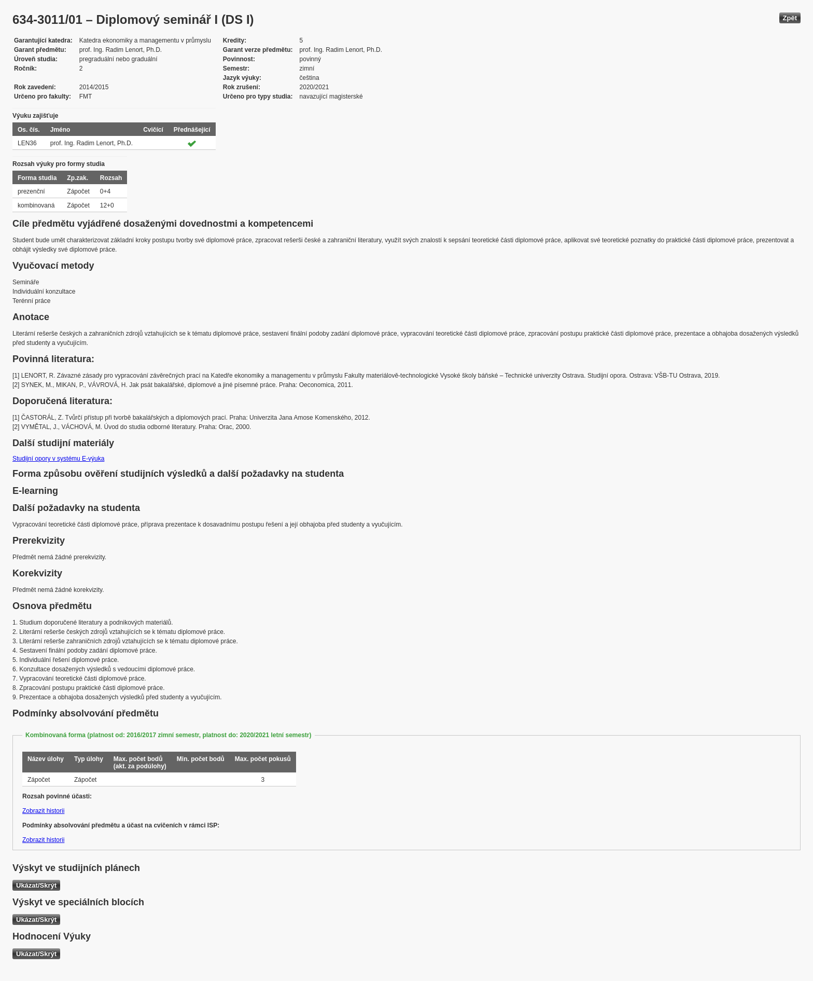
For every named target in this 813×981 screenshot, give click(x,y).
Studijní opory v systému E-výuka (58, 458)
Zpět (790, 18)
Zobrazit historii (43, 810)
